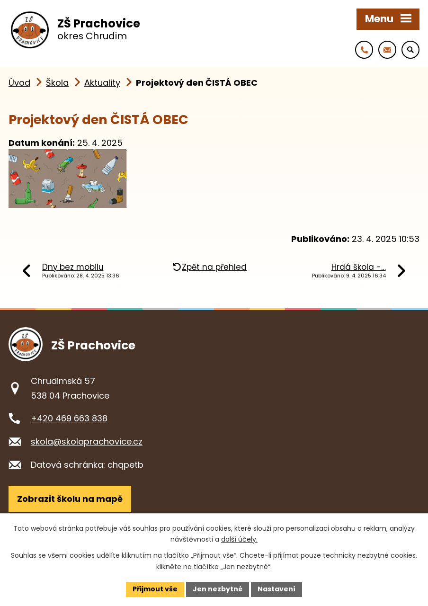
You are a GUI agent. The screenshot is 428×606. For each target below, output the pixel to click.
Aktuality (102, 83)
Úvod (19, 83)
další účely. (239, 539)
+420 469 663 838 (69, 418)
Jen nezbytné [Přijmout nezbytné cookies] (217, 589)
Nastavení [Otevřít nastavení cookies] (276, 589)
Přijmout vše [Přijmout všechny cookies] (155, 589)
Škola (57, 83)
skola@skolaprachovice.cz (87, 441)
